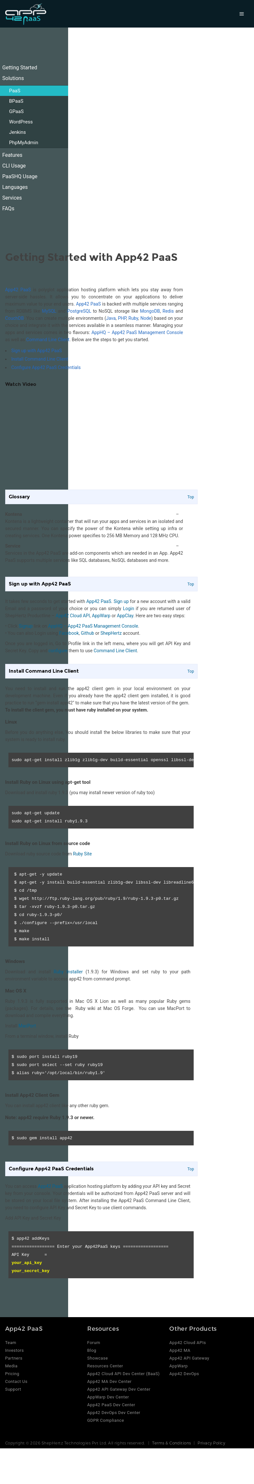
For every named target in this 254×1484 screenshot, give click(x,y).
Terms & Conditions (171, 1443)
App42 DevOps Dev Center (113, 1412)
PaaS (14, 91)
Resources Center (105, 1365)
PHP (122, 318)
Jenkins (17, 132)
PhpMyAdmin (23, 142)
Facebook (69, 633)
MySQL (49, 311)
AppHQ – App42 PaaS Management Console (137, 332)
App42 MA (179, 1350)
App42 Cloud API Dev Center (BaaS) (123, 1373)
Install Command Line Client (39, 359)
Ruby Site (82, 853)
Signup (26, 626)
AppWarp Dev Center (108, 1397)
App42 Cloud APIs (187, 1342)
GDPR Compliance (105, 1420)
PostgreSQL (79, 311)
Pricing (12, 1373)
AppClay (125, 615)
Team (11, 1342)
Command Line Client (48, 339)
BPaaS (16, 101)
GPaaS (16, 111)
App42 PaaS (18, 289)
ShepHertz (111, 633)
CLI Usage (14, 166)
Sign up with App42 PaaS (36, 350)
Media (11, 1365)
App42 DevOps (184, 1373)
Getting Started (19, 67)
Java (111, 318)
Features (12, 155)
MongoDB (150, 311)
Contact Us (16, 1381)
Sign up (121, 601)
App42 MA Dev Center (109, 1381)
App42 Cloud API (73, 615)
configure (58, 650)
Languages (15, 187)
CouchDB (14, 318)
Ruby (133, 318)
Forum (93, 1342)
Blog (91, 1350)
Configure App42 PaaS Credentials (46, 367)
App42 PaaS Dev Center (111, 1404)
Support (13, 1389)
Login (128, 608)
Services (12, 198)
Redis (168, 311)
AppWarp (101, 615)
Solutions (13, 78)
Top (190, 497)
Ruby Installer (68, 971)
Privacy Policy (211, 1443)
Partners (14, 1358)
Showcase (97, 1358)
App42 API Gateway (189, 1358)
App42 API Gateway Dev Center (119, 1389)
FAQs (8, 208)
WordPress (21, 122)
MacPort (27, 1025)
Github (87, 633)
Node (145, 318)
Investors (14, 1350)
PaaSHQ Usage (19, 176)
